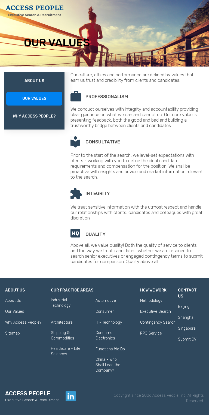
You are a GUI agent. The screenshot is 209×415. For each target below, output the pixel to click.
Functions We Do (110, 349)
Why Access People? (34, 116)
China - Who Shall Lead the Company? (108, 365)
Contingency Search (158, 322)
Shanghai (186, 317)
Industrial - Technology (60, 303)
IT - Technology (109, 322)
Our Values (34, 98)
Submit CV (187, 339)
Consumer (105, 311)
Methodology (151, 300)
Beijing (183, 306)
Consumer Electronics (105, 335)
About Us (34, 81)
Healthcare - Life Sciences (65, 351)
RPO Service (151, 333)
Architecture (62, 322)
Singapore (187, 328)
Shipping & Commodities (62, 335)
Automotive (106, 300)
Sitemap (12, 333)
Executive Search (155, 311)
